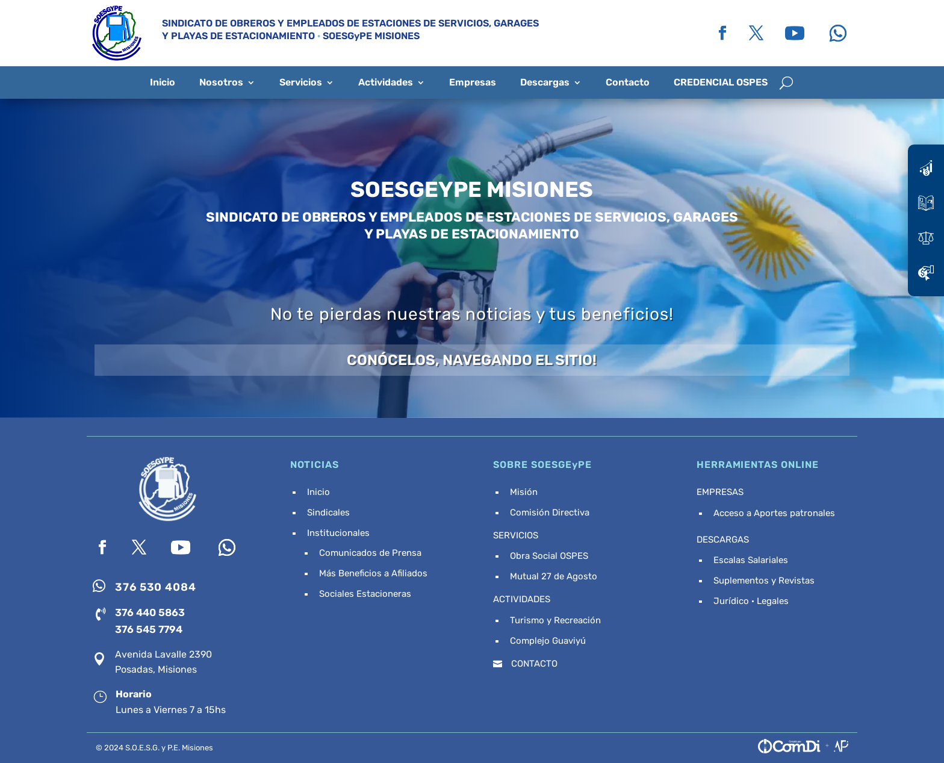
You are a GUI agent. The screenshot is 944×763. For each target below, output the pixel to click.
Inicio (162, 82)
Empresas (472, 82)
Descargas (545, 82)
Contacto (628, 82)
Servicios (300, 82)
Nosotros (221, 82)
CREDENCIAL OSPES (721, 82)
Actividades (385, 82)
